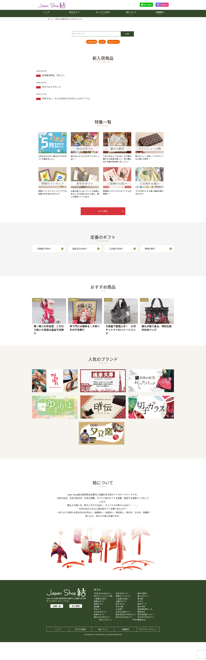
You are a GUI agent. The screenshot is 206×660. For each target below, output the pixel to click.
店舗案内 (125, 647)
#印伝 (102, 42)
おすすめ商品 (80, 647)
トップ (58, 647)
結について (103, 647)
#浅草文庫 (91, 42)
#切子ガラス (113, 42)
